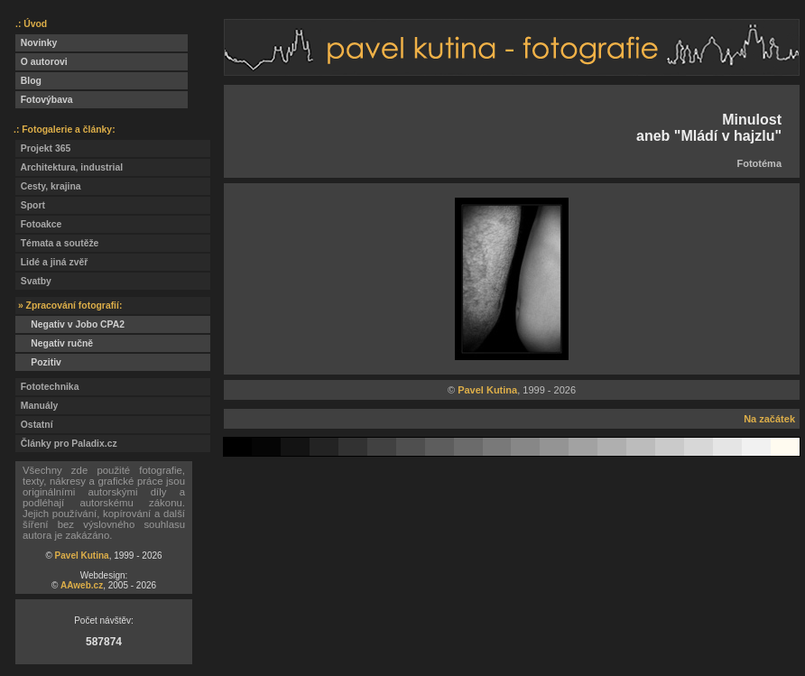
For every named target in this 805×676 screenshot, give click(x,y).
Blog (28, 81)
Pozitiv (38, 362)
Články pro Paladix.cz (66, 444)
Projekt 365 (42, 148)
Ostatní (34, 425)
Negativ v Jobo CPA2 (70, 324)
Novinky (36, 43)
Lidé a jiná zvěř (51, 262)
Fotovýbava (44, 100)
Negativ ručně (54, 343)
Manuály (36, 406)
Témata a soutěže (56, 243)
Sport (30, 205)
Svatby (33, 281)
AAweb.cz (81, 585)
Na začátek (769, 418)
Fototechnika (47, 387)
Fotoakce (38, 224)
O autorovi (41, 62)
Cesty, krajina (48, 186)
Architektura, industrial (69, 167)
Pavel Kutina (82, 555)
